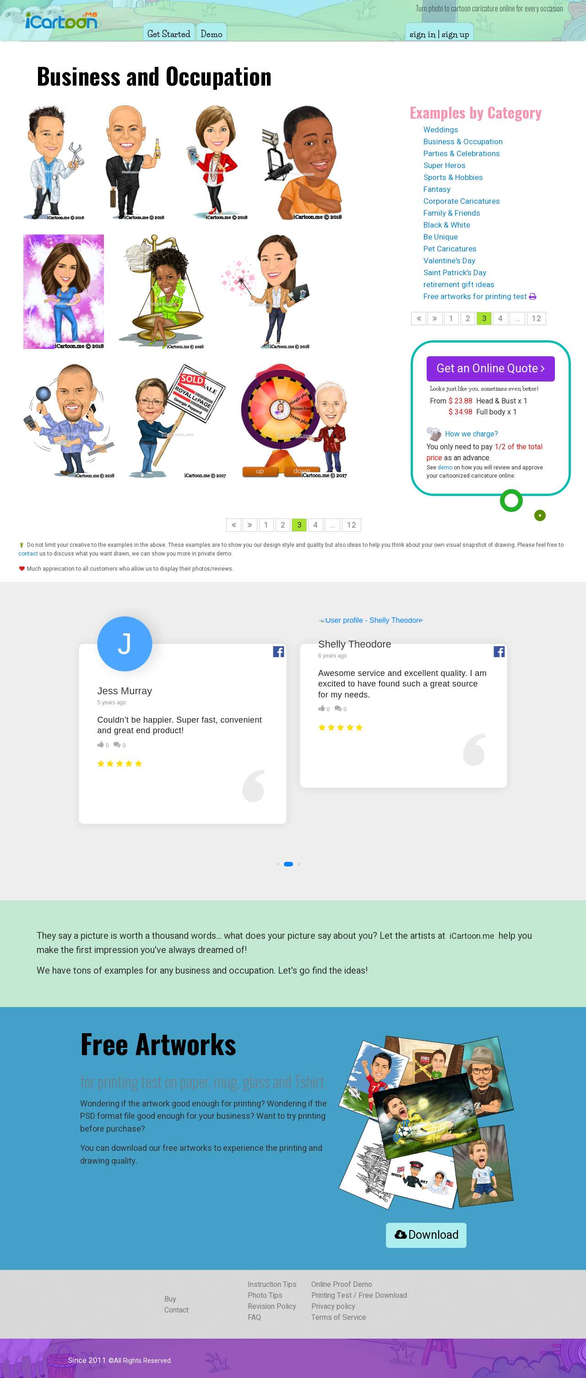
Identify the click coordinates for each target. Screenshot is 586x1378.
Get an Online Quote (491, 368)
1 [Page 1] (451, 318)
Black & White (446, 225)
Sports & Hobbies (453, 177)
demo (445, 467)
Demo (211, 34)
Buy (170, 1299)
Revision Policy (272, 1306)
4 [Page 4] (500, 318)
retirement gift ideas (458, 284)
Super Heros (444, 165)
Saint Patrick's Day (454, 272)
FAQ (254, 1317)
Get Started (168, 34)
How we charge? (471, 434)
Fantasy (436, 189)
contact (28, 554)
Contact (176, 1310)
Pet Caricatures (450, 249)
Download (426, 1235)
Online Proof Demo (341, 1284)
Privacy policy (333, 1306)
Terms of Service (338, 1317)
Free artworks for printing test (479, 296)
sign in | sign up (439, 34)
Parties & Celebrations (461, 153)
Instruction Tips (272, 1284)
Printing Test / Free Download (359, 1295)
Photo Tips (265, 1295)
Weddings (440, 130)
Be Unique (440, 237)
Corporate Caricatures (461, 201)
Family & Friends (451, 213)
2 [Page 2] (468, 318)
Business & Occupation (463, 141)
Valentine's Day (449, 261)
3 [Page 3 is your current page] (484, 318)
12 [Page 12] (536, 318)
